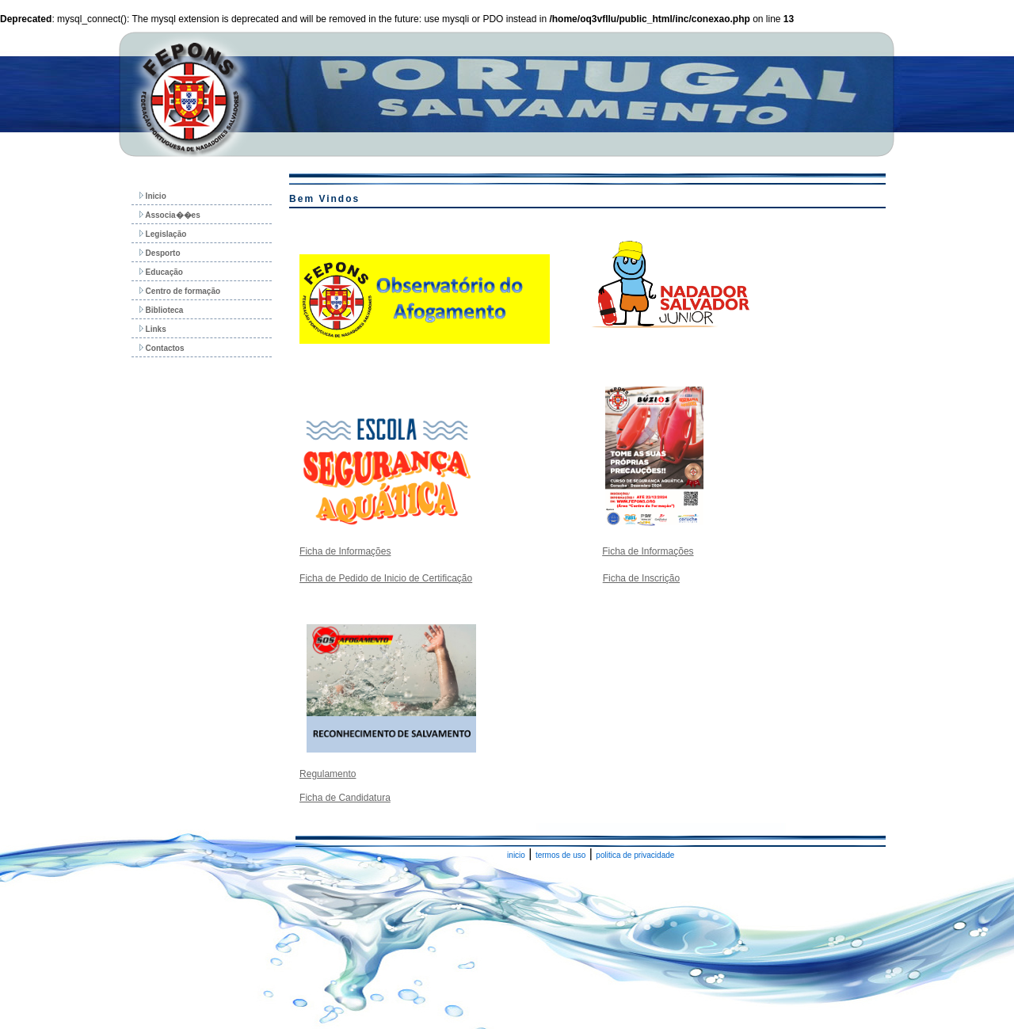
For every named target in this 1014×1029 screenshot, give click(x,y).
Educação (161, 272)
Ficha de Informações (345, 551)
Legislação (162, 234)
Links (152, 329)
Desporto (160, 253)
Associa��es (169, 215)
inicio (516, 855)
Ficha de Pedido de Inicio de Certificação (385, 578)
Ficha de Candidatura (345, 797)
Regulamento (327, 773)
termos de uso (560, 855)
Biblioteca (161, 310)
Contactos (162, 348)
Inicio (152, 196)
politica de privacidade (635, 855)
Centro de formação (179, 291)
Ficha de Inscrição (641, 578)
